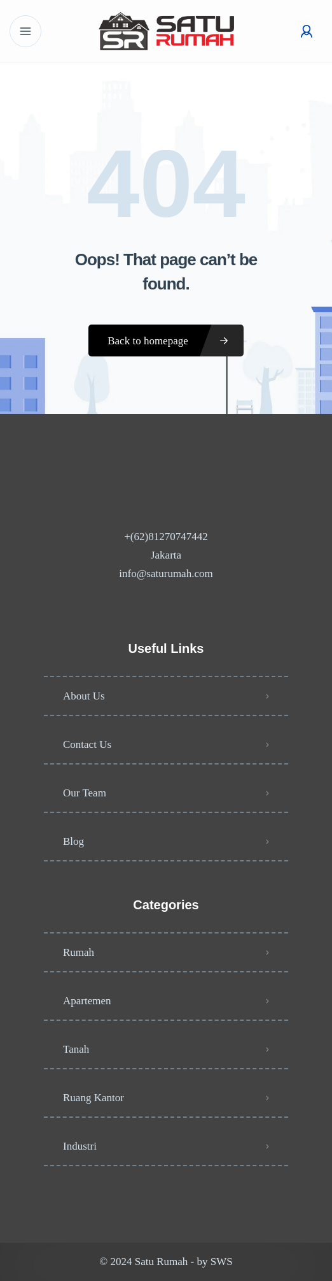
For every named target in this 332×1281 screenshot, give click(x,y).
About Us (84, 696)
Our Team (84, 793)
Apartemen (87, 1001)
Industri (80, 1146)
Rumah (78, 952)
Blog (73, 841)
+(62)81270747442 (165, 537)
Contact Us (87, 744)
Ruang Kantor (93, 1098)
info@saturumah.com (165, 573)
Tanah (76, 1049)
